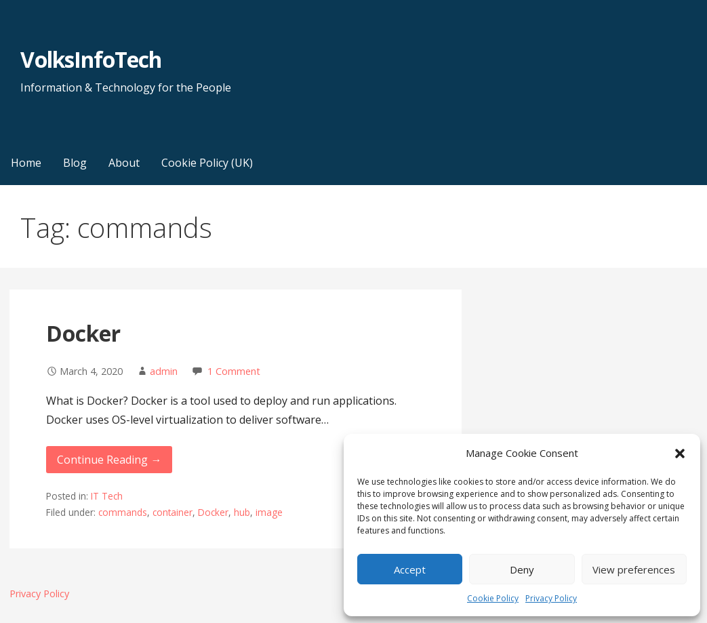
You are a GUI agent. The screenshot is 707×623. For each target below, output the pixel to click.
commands (122, 512)
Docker (83, 333)
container (173, 512)
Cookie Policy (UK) (207, 162)
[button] (680, 453)
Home (26, 162)
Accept (410, 569)
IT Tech (107, 495)
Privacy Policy (551, 598)
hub (242, 512)
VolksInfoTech (90, 59)
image (269, 512)
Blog (75, 162)
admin (164, 371)
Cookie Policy (493, 598)
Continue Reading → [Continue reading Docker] (109, 459)
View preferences (633, 569)
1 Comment (233, 371)
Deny (522, 569)
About (124, 162)
